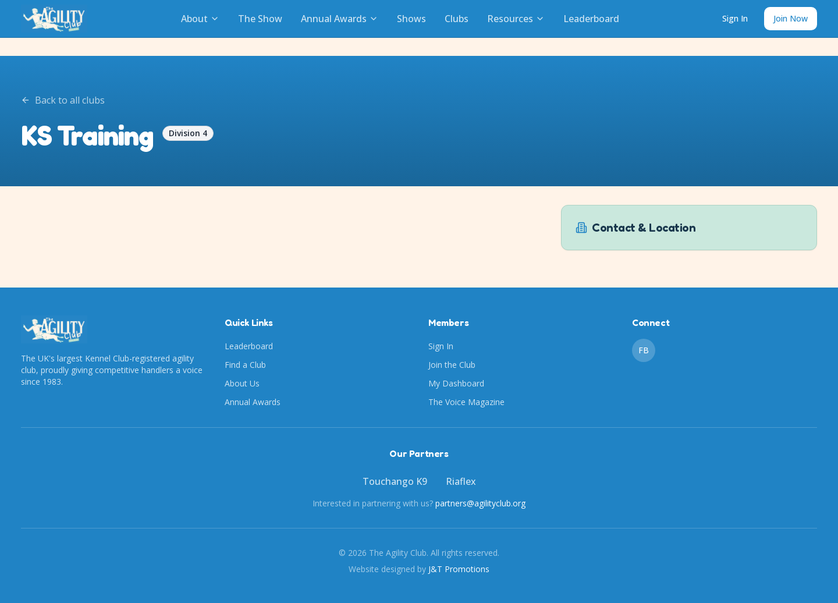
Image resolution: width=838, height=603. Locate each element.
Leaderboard (591, 18)
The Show (260, 18)
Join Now (790, 18)
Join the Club (451, 364)
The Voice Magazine (466, 401)
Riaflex (461, 481)
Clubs (456, 18)
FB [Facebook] (643, 350)
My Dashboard (456, 383)
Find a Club (245, 364)
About (200, 18)
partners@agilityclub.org (480, 503)
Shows (411, 18)
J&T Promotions (458, 568)
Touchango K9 (395, 481)
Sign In (735, 18)
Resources (516, 18)
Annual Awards (339, 18)
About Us (242, 383)
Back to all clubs (63, 100)
